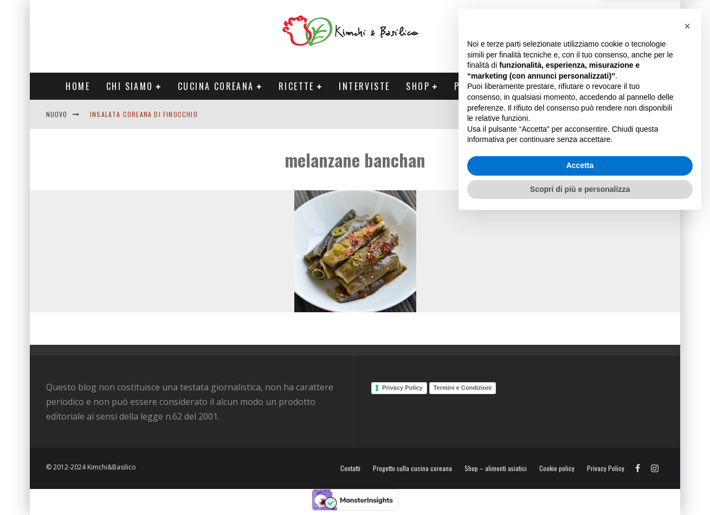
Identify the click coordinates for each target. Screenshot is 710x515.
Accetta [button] (580, 462)
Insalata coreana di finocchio (144, 114)
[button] (687, 322)
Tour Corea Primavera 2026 (582, 86)
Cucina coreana (216, 86)
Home (78, 86)
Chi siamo (129, 86)
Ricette (296, 86)
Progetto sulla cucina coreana (412, 468)
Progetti (476, 86)
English (586, 114)
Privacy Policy (402, 387)
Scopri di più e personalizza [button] (580, 485)
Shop (418, 86)
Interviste (364, 86)
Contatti (628, 114)
